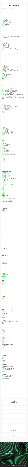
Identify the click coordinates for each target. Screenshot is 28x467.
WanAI (3, 74)
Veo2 (2, 77)
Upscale (3, 32)
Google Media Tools (4, 10)
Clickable (3, 127)
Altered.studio (4, 65)
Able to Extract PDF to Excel (6, 179)
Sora (2, 75)
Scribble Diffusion (4, 25)
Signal (3, 369)
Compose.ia (3, 49)
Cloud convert (4, 178)
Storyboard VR (4, 196)
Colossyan (3, 88)
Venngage (3, 284)
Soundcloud (3, 311)
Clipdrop (3, 22)
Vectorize (3, 27)
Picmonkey (3, 161)
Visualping (3, 214)
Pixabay (3, 183)
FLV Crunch (3, 177)
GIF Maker (3, 323)
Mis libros (14, 401)
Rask (2, 69)
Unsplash (3, 393)
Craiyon (3, 26)
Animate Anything (4, 117)
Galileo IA (3, 132)
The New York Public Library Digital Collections (8, 184)
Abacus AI (3, 97)
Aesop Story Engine (10, 336)
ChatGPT (3, 44)
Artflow (3, 34)
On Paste (3, 174)
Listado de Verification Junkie (6, 380)
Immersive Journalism (14, 400)
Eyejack (3, 239)
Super (3, 176)
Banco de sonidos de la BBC (5, 392)
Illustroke (3, 24)
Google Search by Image (5, 382)
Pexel (3, 181)
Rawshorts (3, 317)
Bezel (3, 134)
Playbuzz (3, 298)
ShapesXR (3, 135)
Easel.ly (3, 283)
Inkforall (3, 141)
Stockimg (3, 20)
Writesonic (3, 47)
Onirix (3, 238)
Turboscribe (3, 71)
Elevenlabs (3, 64)
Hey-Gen (3, 87)
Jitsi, (2, 370)
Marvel (3, 193)
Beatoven (3, 62)
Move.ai (3, 105)
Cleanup (3, 21)
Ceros (3, 339)
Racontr (3, 346)
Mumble (3, 371)
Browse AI (3, 145)
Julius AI (3, 153)
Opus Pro (3, 90)
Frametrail (3, 331)
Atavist (3, 340)
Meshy (3, 112)
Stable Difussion (4, 19)
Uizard (3, 129)
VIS (2, 376)
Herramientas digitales (14, 402)
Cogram (3, 147)
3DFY (2, 101)
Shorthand (3, 337)
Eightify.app (3, 91)
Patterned (3, 123)
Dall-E (3, 18)
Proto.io (3, 190)
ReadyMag (3, 335)
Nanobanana (3, 76)
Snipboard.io (3, 173)
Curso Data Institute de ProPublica (6, 386)
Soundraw (3, 63)
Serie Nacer (14, 403)
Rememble (3, 276)
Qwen (3, 42)
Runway (3, 79)
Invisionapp (3, 191)
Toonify (3, 212)
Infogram (3, 287)
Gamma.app (3, 126)
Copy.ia (3, 45)
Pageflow (3, 341)
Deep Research (4, 150)
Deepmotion (3, 108)
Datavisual (3, 292)
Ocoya (3, 140)
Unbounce (3, 46)
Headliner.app (4, 312)
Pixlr (2, 160)
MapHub (3, 264)
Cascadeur (3, 103)
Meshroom (3, 200)
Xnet (2, 372)
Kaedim (3, 111)
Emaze (3, 356)
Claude (3, 43)
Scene (3, 353)
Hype (2, 348)
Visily (2, 130)
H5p (2, 332)
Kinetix (3, 106)
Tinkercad (3, 219)
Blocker (3, 197)
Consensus (3, 151)
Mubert (3, 66)
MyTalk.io (3, 362)
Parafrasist (3, 50)
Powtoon (3, 315)
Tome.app (3, 125)
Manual (3, 368)
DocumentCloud (4, 375)
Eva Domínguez (3, 1)
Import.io (3, 378)
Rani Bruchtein (24, 465)
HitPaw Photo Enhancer (5, 31)
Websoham (14, 465)
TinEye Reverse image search (6, 381)
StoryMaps (3, 269)
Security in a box (4, 367)
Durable (3, 128)
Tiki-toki (3, 277)
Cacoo (3, 188)
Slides (3, 357)
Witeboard (3, 209)
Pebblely (3, 23)
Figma (3, 187)
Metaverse (3, 232)
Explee (3, 316)
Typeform (3, 299)
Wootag (3, 329)
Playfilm (3, 347)
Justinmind (3, 192)
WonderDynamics (4, 107)
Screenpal (3, 172)
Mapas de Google (4, 263)
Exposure (3, 342)
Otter (3, 144)
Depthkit (3, 169)
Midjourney (3, 17)
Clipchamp (3, 92)
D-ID (2, 86)
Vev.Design (3, 338)
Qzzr (2, 297)
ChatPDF (3, 146)
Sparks (3, 343)
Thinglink (3, 258)
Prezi (2, 358)
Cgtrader (3, 224)
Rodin (3, 110)
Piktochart (3, 285)
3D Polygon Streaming (5, 220)
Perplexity (3, 48)
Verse (3, 327)
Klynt (2, 345)
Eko (2, 326)
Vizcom (3, 131)
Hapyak (3, 328)
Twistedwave (4, 164)
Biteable (3, 318)
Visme (3, 286)
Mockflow (3, 189)
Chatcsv (3, 154)
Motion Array (3, 93)
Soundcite (3, 310)
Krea (2, 35)
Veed (2, 321)
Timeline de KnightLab (5, 274)
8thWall (3, 243)
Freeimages (3, 182)
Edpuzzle (3, 333)
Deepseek (3, 40)
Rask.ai (3, 67)
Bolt (2, 96)
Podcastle (3, 61)
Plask (2, 109)
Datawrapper (4, 291)
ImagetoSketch (4, 211)
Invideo (3, 78)
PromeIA (3, 36)
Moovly (3, 314)
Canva (3, 281)
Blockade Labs (4, 102)
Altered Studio (4, 68)
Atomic (3, 194)
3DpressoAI (3, 104)
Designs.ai (3, 124)
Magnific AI (3, 33)
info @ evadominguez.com (9, 453)
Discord (3, 361)
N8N (2, 251)
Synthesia (3, 89)
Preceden (3, 275)
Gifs (2, 324)
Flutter (3, 203)
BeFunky (3, 159)
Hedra (3, 94)
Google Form (3, 305)
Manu (2, 41)
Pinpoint (3, 149)
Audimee (3, 70)
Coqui (2, 56)
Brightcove (9, 328)
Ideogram (3, 37)
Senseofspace (4, 133)
